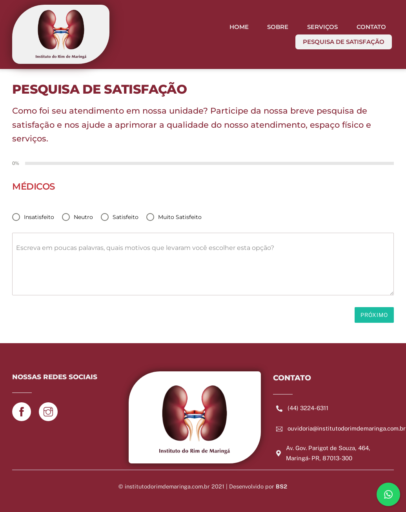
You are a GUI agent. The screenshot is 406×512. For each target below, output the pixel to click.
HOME (239, 27)
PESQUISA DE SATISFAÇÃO (343, 41)
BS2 (281, 486)
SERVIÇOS (322, 27)
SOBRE (277, 27)
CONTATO (371, 27)
